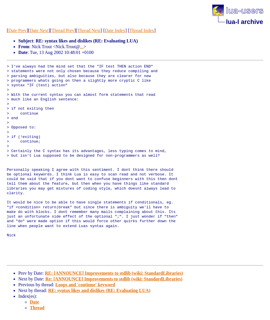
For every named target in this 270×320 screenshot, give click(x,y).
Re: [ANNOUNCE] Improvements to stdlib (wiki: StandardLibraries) (113, 278)
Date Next (39, 30)
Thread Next (88, 30)
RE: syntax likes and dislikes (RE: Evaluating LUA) (99, 290)
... (81, 46)
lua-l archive (244, 21)
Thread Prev (63, 30)
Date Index (115, 30)
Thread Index (142, 30)
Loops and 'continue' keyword (85, 284)
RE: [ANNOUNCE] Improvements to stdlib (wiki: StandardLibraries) (114, 273)
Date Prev (17, 30)
